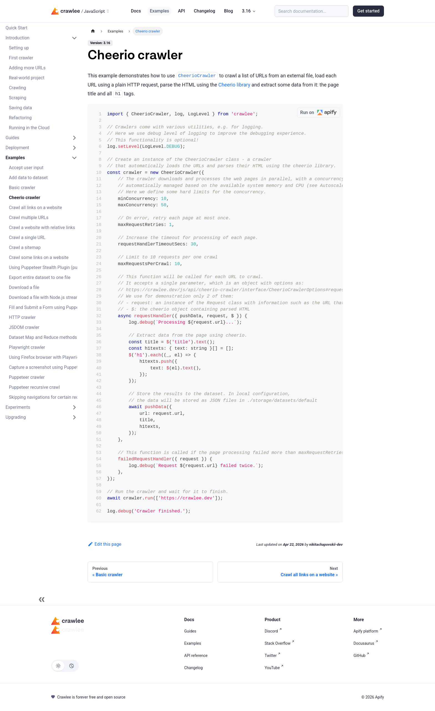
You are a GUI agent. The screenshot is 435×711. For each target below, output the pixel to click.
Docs (136, 11)
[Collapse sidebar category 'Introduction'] (74, 38)
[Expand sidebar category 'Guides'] (74, 137)
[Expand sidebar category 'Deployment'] (74, 147)
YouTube (275, 668)
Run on (320, 113)
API (181, 11)
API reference (196, 655)
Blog (228, 11)
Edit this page (104, 544)
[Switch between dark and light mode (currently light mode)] (65, 666)
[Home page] (93, 31)
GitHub (362, 655)
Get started (368, 11)
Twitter (273, 655)
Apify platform (368, 631)
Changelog (204, 11)
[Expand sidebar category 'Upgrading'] (74, 417)
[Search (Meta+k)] (311, 11)
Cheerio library (234, 85)
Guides (190, 631)
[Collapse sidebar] (41, 599)
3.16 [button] (246, 11)
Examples (159, 11)
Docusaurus (366, 643)
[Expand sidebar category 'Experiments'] (74, 407)
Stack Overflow (280, 643)
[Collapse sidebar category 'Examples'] (74, 157)
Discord (274, 631)
